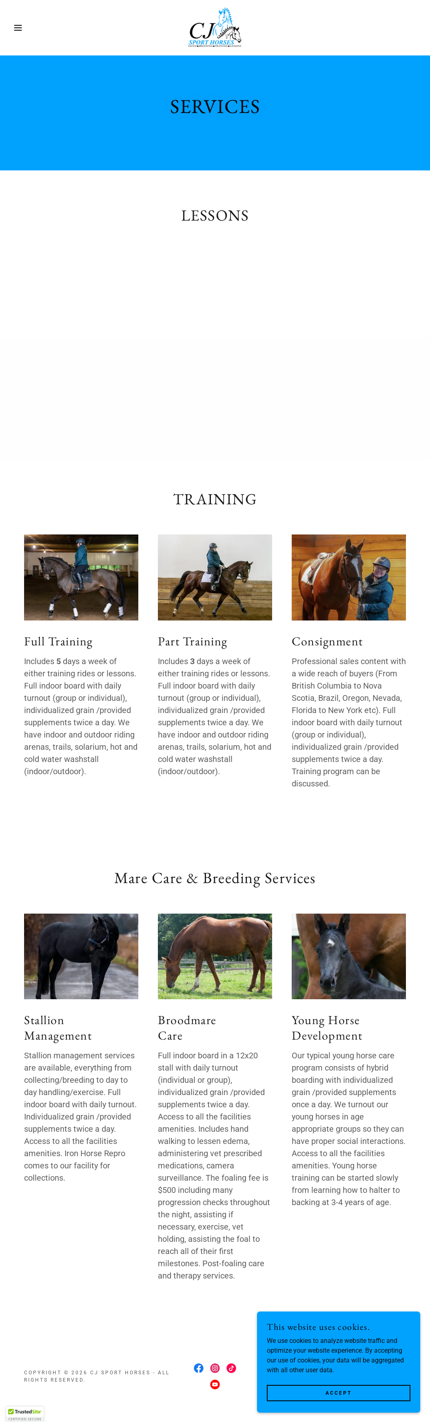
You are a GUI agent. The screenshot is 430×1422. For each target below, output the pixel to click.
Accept (339, 1393)
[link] (215, 27)
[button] (21, 28)
